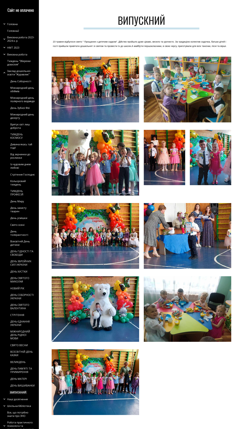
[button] (240, 4)
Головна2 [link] (13, 31)
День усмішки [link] (18, 218)
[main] (141, 22)
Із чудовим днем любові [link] (20, 166)
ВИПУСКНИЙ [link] (18, 392)
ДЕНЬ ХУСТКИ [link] (18, 271)
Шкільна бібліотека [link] (19, 406)
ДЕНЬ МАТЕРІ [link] (18, 379)
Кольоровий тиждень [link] (18, 182)
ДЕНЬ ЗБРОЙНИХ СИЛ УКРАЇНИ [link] (20, 263)
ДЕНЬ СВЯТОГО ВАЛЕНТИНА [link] (19, 306)
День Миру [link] (17, 201)
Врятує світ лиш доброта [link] (20, 126)
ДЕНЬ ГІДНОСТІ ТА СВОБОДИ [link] (21, 253)
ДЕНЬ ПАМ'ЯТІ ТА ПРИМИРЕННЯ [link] (21, 370)
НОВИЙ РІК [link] (17, 288)
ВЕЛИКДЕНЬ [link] (18, 362)
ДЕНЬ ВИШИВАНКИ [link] (22, 385)
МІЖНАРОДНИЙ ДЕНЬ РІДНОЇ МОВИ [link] (20, 335)
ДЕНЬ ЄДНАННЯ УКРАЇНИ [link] (20, 323)
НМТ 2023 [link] (13, 47)
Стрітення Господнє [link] (22, 174)
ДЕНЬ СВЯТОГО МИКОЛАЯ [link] (19, 279)
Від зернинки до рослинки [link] (20, 156)
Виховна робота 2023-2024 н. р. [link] (20, 39)
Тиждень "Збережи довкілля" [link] (18, 62)
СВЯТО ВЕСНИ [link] (19, 345)
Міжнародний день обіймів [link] (22, 89)
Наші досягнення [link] (17, 399)
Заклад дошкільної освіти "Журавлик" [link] (18, 72)
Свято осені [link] (17, 225)
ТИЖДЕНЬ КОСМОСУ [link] (16, 136)
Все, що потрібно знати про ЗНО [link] (17, 414)
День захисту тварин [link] (18, 209)
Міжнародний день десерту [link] (22, 116)
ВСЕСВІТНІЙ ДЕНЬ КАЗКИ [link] (21, 353)
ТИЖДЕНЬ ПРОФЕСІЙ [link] (16, 192)
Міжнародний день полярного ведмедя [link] (22, 99)
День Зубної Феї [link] (20, 108)
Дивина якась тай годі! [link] (21, 146)
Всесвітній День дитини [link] (20, 243)
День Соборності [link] (20, 81)
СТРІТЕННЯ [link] (17, 315)
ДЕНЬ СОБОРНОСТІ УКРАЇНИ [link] (22, 296)
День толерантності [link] (19, 233)
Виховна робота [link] (17, 54)
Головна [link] (12, 24)
